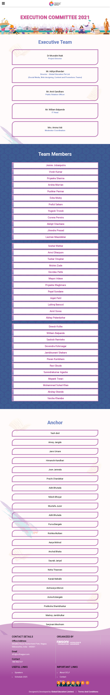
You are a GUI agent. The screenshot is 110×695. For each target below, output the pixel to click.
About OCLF (65, 672)
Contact (63, 677)
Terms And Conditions (88, 692)
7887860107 (17, 662)
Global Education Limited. (62, 692)
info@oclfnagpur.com (21, 654)
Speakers (19, 672)
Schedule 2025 (21, 677)
